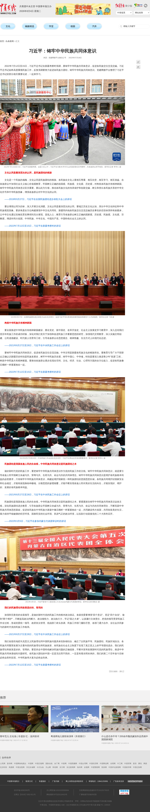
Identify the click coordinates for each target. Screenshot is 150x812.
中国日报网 (39, 763)
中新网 (63, 763)
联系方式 (29, 781)
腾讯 (140, 763)
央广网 (57, 763)
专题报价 (42, 781)
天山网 (48, 767)
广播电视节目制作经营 (88, 794)
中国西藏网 (72, 763)
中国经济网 (93, 763)
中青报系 (121, 13)
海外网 (79, 767)
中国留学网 (126, 767)
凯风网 (104, 767)
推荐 (3, 697)
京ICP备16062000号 (22, 790)
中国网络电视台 (20, 763)
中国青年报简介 (13, 781)
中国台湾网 (83, 763)
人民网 (2, 763)
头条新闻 (10, 41)
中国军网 (127, 763)
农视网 (86, 767)
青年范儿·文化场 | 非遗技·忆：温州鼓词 (19, 736)
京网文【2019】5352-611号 (25, 794)
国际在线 (49, 763)
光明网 (113, 763)
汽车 (94, 26)
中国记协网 (137, 767)
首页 (2, 41)
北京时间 (3, 767)
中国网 (30, 763)
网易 (145, 763)
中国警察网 (95, 767)
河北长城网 (30, 767)
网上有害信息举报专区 (74, 781)
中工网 (119, 763)
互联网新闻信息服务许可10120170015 (94, 790)
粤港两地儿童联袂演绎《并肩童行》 (69, 736)
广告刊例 (55, 781)
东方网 (62, 767)
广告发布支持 (128, 781)
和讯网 (55, 767)
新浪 (134, 763)
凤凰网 (11, 767)
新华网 (9, 763)
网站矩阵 (139, 13)
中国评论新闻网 (114, 767)
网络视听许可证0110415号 (56, 794)
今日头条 (40, 767)
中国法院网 (20, 767)
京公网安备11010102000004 (57, 790)
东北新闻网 (70, 767)
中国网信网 (104, 763)
